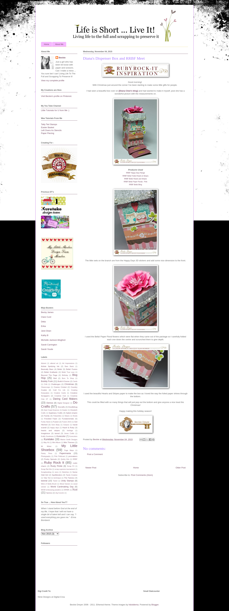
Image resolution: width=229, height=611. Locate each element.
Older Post (181, 467)
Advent (43, 363)
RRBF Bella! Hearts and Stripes (135, 179)
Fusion (56, 422)
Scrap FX (70, 466)
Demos (50, 403)
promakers (72, 456)
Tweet (55, 481)
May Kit (46, 442)
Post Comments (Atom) (142, 475)
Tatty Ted (47, 478)
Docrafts (61, 407)
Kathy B (44, 335)
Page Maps (69, 450)
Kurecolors (73, 436)
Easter (64, 410)
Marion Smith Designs (68, 439)
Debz (43, 321)
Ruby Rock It (54, 462)
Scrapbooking (46, 472)
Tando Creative (71, 475)
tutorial (44, 480)
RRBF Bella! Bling (135, 185)
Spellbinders (57, 475)
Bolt (55, 378)
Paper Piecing (47, 133)
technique (57, 478)
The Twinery (69, 478)
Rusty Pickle (56, 466)
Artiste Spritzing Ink (50, 366)
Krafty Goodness (47, 436)
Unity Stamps (67, 480)
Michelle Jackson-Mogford (53, 340)
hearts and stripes (50, 430)
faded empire (71, 413)
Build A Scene (63, 381)
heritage (70, 430)
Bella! (59, 369)
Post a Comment (95, 454)
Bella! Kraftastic (51, 372)
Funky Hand (45, 422)
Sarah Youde (47, 349)
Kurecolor (61, 436)
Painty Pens (46, 453)
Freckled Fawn (50, 419)
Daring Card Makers (65, 398)
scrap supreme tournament (65, 469)
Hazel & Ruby (68, 427)
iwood (57, 433)
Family (47, 416)
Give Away (56, 425)
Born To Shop (68, 378)
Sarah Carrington (49, 344)
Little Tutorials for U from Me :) (55, 110)
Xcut (74, 489)
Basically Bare (47, 369)
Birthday (65, 375)
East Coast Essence (51, 410)
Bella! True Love (68, 372)
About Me (59, 44)
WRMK (66, 490)
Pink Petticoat (59, 456)
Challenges (55, 384)
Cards (75, 381)
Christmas (69, 384)
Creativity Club (60, 396)
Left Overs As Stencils (51, 130)
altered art (54, 363)
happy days (54, 428)
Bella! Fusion (71, 369)
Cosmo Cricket (60, 387)
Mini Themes (69, 442)
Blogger (155, 604)
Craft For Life (59, 390)
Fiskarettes (57, 416)
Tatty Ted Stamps (49, 124)
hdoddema (134, 604)
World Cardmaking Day (62, 486)
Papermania (65, 453)
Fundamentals (68, 419)
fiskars (67, 416)
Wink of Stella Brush (49, 484)
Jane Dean (46, 331)
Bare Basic (69, 366)
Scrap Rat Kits (46, 469)
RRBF (75, 459)
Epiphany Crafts (55, 413)
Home (46, 44)
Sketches (65, 472)
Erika (43, 326)
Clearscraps (45, 387)
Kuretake (49, 439)
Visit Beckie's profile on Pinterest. (56, 96)
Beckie (62, 57)
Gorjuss (66, 425)
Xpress (49, 493)
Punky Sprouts (50, 459)
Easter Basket (47, 127)
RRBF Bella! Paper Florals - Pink (135, 182)
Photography (46, 456)
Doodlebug (72, 407)
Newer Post (90, 467)
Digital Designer (63, 403)
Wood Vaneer (65, 484)
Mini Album (56, 442)
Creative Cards (60, 393)
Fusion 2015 (66, 422)
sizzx (56, 472)
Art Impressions (68, 363)
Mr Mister (46, 446)
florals (75, 416)
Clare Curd (46, 317)
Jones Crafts (69, 433)
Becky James (47, 312)
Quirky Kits (65, 459)
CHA (45, 384)
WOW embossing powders (51, 490)
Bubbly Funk (47, 381)
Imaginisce (45, 433)
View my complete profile (52, 80)
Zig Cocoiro (59, 493)
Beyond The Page (49, 375)
